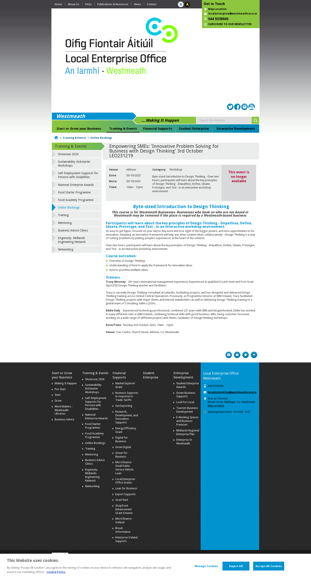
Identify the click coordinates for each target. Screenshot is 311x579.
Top (254, 355)
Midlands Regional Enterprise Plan (187, 432)
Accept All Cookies (268, 568)
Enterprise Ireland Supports (126, 539)
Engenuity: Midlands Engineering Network (72, 240)
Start (57, 394)
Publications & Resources (112, 4)
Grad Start (121, 499)
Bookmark (245, 355)
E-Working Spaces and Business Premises (187, 421)
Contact (151, 4)
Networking (65, 249)
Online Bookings (101, 137)
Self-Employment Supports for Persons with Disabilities (78, 175)
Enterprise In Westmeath (184, 441)
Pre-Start (60, 389)
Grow (58, 400)
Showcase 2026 (68, 154)
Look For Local (185, 402)
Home (58, 4)
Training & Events (123, 129)
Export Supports (125, 494)
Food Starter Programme (74, 192)
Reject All (236, 568)
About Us (73, 4)
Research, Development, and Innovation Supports (126, 417)
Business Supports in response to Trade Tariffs (126, 396)
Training (63, 215)
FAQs (88, 4)
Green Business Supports (185, 394)
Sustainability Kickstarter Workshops (74, 163)
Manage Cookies (206, 568)
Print (228, 355)
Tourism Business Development (187, 409)
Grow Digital (123, 447)
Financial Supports (157, 129)
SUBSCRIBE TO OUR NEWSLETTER (230, 24)
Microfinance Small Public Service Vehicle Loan (124, 468)
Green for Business (121, 454)
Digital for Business (121, 439)
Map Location (217, 9)
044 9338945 (218, 19)
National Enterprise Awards (76, 185)
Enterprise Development (236, 129)
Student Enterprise (194, 129)
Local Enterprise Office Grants (125, 480)
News (137, 4)
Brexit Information (122, 529)
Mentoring (65, 223)
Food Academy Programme (76, 200)
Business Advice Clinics (73, 230)
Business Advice (64, 419)
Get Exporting (123, 405)
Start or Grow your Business (79, 129)
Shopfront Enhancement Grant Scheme (124, 509)
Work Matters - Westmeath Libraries (64, 410)
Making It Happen (66, 383)
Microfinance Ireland (123, 520)
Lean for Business (126, 488)
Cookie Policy (55, 574)
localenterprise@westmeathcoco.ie (232, 13)
